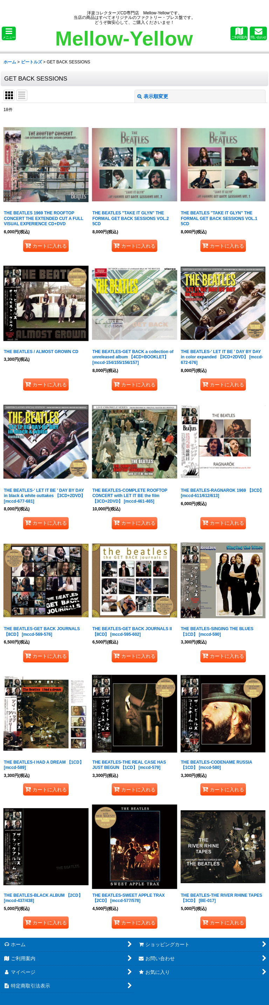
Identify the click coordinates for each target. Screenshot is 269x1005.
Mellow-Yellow (124, 38)
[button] (9, 33)
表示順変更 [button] (152, 96)
